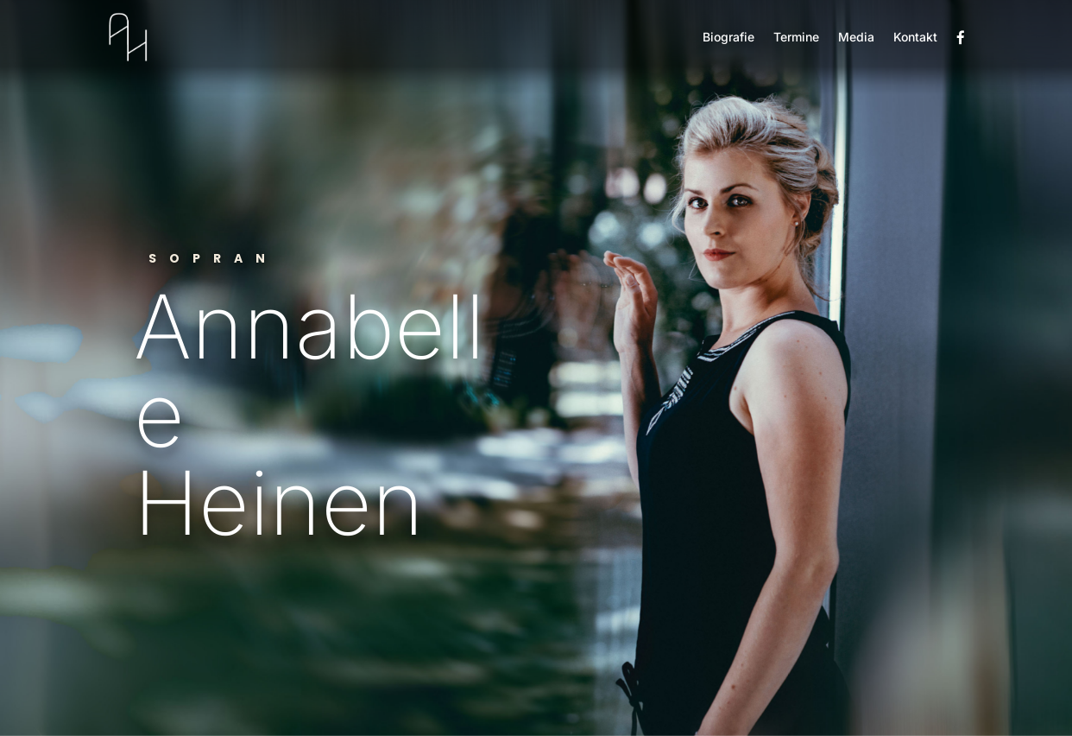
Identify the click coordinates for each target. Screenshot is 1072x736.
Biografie (728, 36)
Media (856, 36)
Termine (796, 36)
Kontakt (915, 36)
